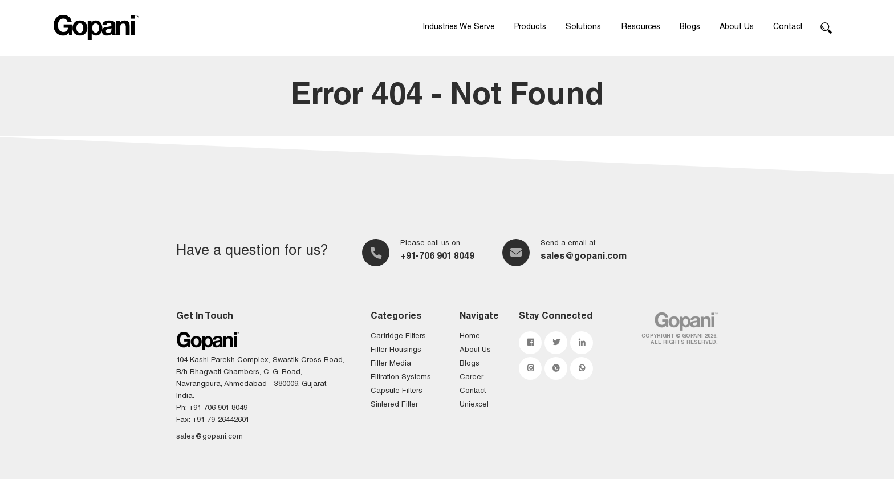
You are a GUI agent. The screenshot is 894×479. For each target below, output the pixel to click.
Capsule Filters (396, 391)
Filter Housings (396, 350)
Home (470, 336)
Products (530, 27)
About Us (737, 27)
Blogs (690, 27)
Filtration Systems (401, 377)
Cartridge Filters (398, 336)
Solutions (583, 27)
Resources (640, 27)
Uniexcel (474, 405)
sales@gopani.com (584, 257)
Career (471, 377)
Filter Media (391, 364)
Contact (788, 27)
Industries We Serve (458, 27)
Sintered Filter (394, 405)
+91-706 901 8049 (437, 257)
